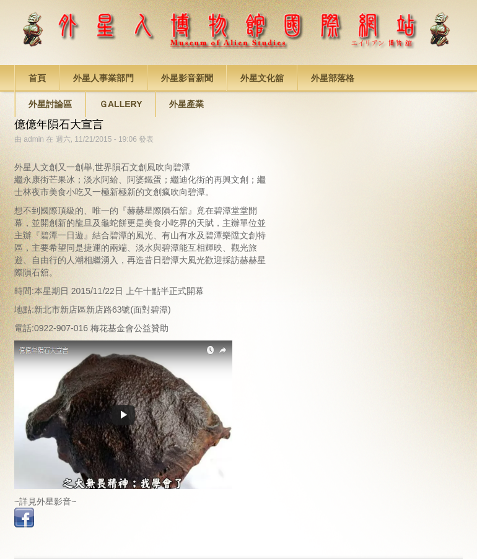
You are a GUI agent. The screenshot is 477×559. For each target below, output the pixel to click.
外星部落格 (332, 78)
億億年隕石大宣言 (58, 124)
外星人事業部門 (103, 78)
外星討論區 (50, 104)
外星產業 (186, 104)
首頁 (37, 78)
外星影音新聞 (187, 78)
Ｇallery (120, 104)
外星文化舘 (262, 78)
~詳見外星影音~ (45, 501)
